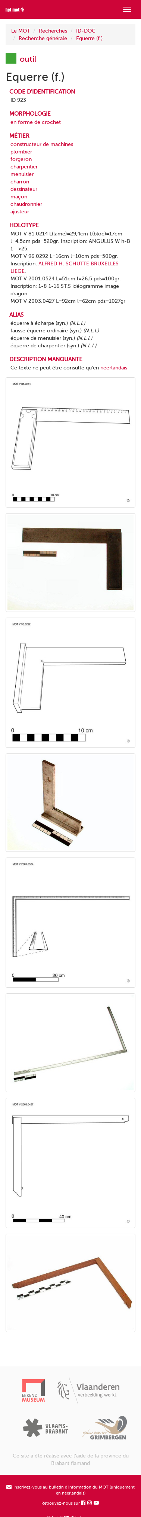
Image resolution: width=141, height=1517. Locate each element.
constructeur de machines (41, 144)
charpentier (24, 167)
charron (19, 182)
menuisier (22, 174)
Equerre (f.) (89, 38)
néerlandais (113, 368)
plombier (21, 152)
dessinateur (23, 189)
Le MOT (20, 31)
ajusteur (19, 211)
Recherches (53, 31)
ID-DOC (85, 31)
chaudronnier (26, 204)
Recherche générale (43, 38)
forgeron (21, 159)
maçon (18, 196)
